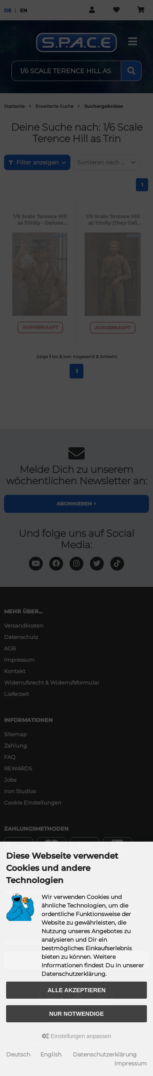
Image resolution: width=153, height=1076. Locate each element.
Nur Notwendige (76, 1013)
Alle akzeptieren (77, 990)
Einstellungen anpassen (76, 1036)
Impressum (130, 1063)
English (50, 1054)
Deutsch (18, 1054)
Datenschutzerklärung (105, 1054)
